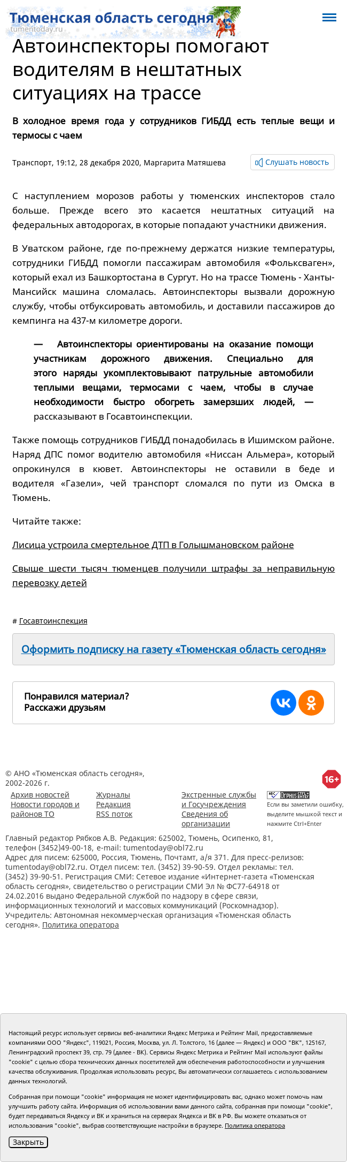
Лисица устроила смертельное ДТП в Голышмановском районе (153, 544)
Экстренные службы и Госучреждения (219, 799)
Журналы (113, 794)
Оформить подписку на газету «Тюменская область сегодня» (173, 649)
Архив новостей (40, 794)
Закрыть (28, 1142)
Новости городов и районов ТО (45, 809)
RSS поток (114, 814)
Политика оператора (80, 925)
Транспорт (32, 162)
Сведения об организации (206, 819)
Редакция (113, 804)
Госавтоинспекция (53, 621)
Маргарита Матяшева (185, 162)
